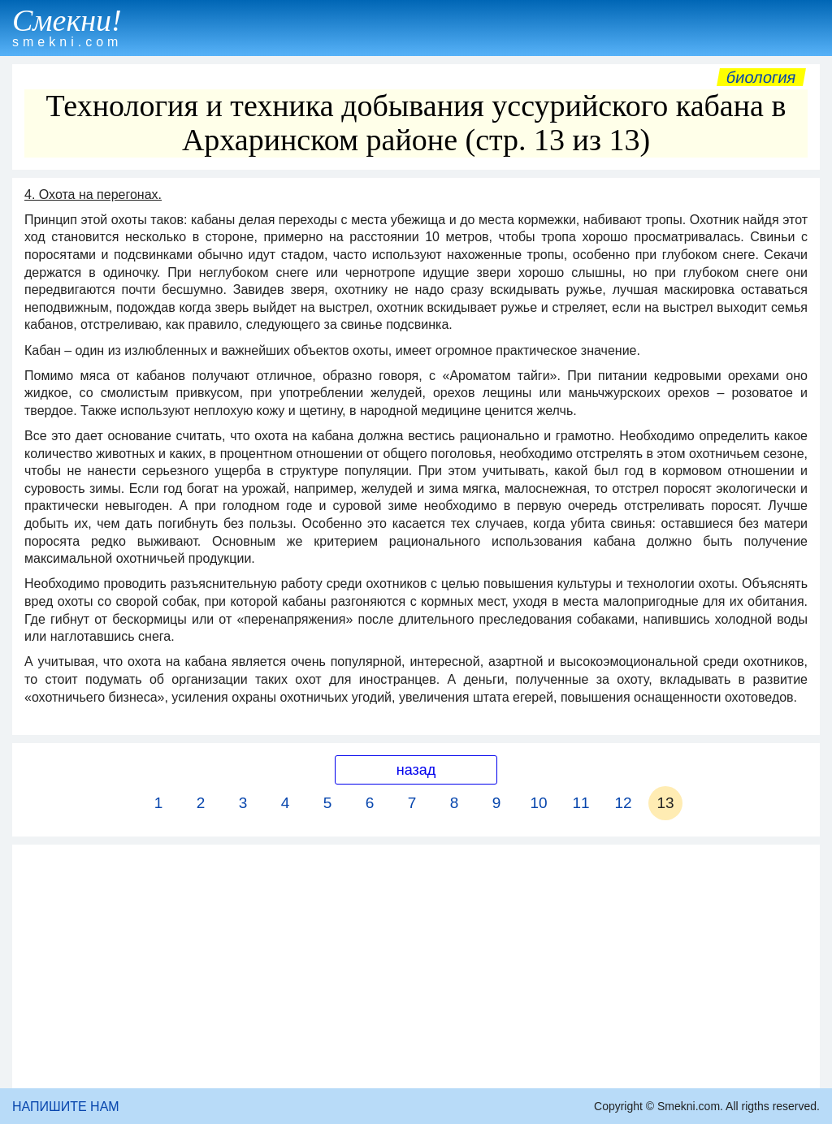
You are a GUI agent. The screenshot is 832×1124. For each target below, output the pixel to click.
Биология (761, 77)
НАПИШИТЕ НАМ (65, 1106)
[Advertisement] (416, 966)
